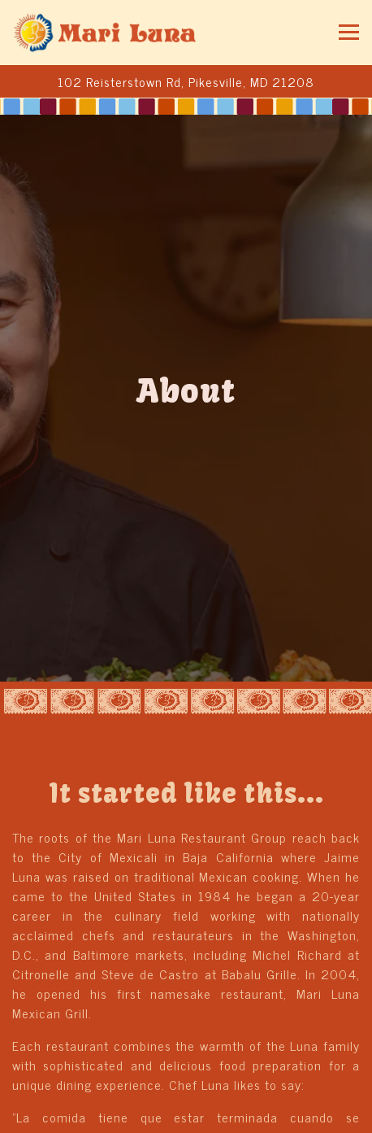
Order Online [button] (186, 1113)
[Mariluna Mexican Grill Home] (105, 32)
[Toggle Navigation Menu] (349, 32)
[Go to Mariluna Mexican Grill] (186, 81)
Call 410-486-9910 (186, 1073)
